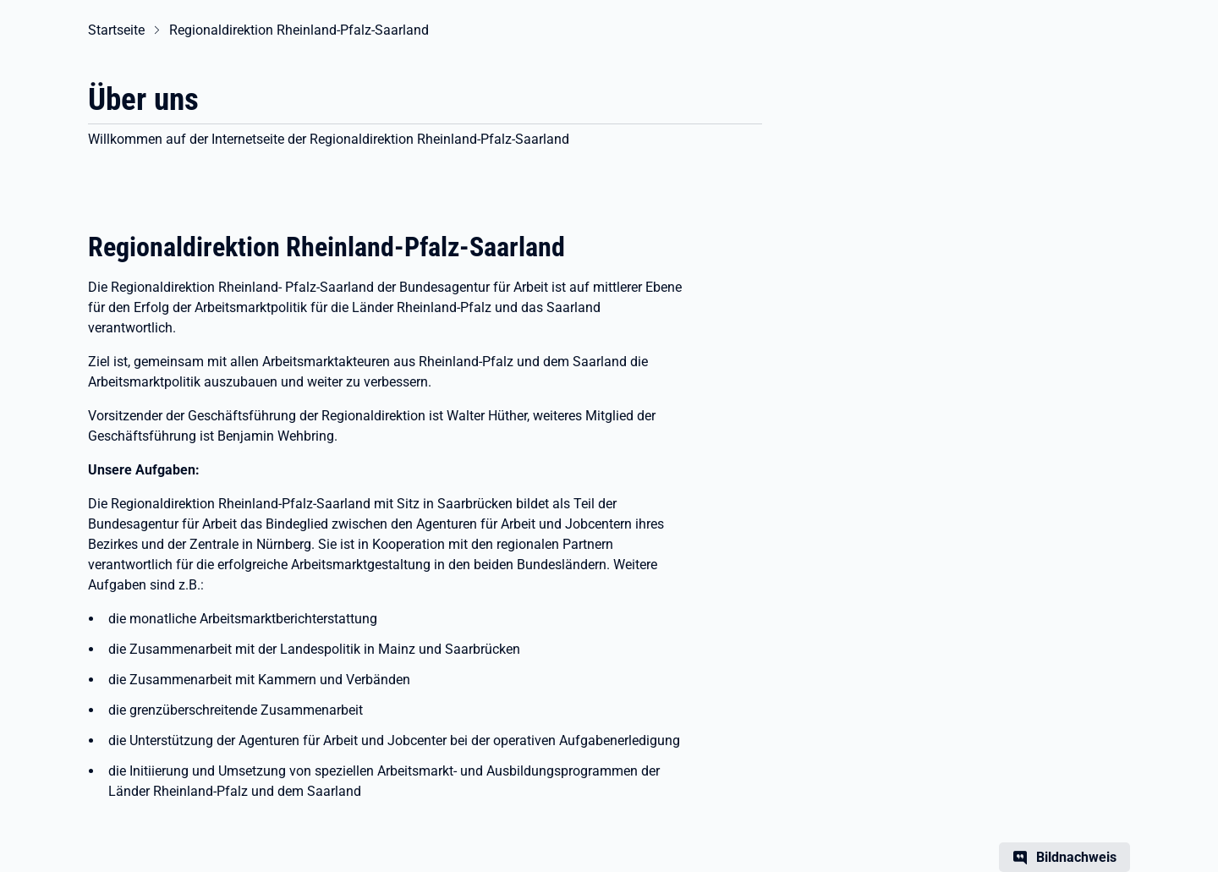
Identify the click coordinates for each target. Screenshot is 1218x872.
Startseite (116, 30)
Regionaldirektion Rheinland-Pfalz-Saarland (299, 30)
